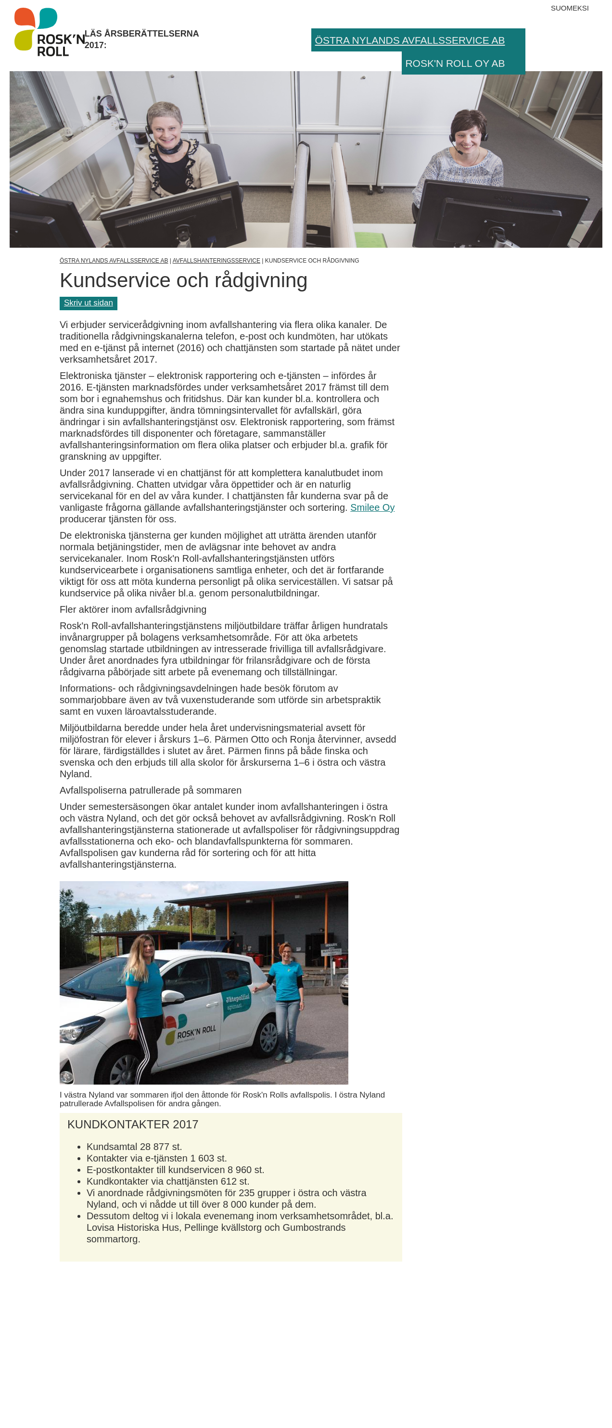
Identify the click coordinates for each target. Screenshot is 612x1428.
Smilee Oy (372, 507)
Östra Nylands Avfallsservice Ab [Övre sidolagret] (114, 260)
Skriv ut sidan (88, 302)
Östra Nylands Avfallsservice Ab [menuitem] (410, 40)
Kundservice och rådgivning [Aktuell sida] (312, 260)
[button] (517, 39)
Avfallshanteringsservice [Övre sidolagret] (216, 260)
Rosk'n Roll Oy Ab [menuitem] (455, 63)
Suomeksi (570, 8)
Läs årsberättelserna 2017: (49, 32)
